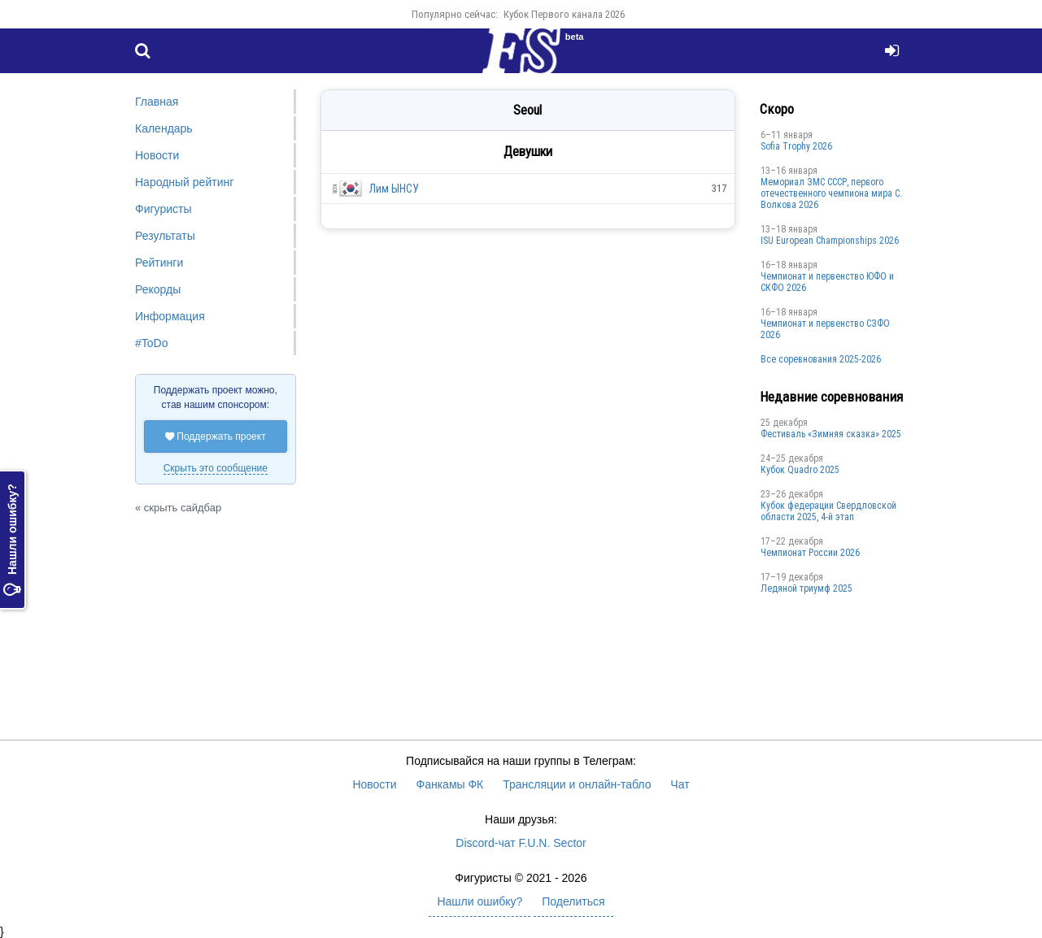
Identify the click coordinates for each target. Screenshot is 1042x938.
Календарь (164, 128)
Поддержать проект (215, 436)
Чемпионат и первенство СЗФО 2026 (825, 329)
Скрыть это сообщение (215, 468)
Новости (157, 155)
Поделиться (573, 901)
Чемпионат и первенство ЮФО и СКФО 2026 (827, 282)
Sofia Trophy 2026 (796, 146)
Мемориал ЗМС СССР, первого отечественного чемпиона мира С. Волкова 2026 (831, 193)
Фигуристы (163, 208)
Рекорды (158, 289)
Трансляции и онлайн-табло (577, 784)
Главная (156, 101)
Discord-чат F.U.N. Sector (521, 842)
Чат (679, 784)
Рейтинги (159, 262)
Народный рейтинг (184, 182)
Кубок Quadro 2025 (800, 470)
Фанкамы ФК (450, 784)
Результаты (165, 235)
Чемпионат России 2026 (810, 552)
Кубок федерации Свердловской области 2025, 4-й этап (828, 511)
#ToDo (151, 343)
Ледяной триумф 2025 (806, 588)
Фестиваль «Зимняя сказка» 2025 (831, 434)
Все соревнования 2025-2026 (821, 359)
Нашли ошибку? (12, 540)
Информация (170, 316)
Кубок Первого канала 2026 (564, 14)
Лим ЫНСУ (394, 188)
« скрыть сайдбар (178, 508)
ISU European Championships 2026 (830, 240)
